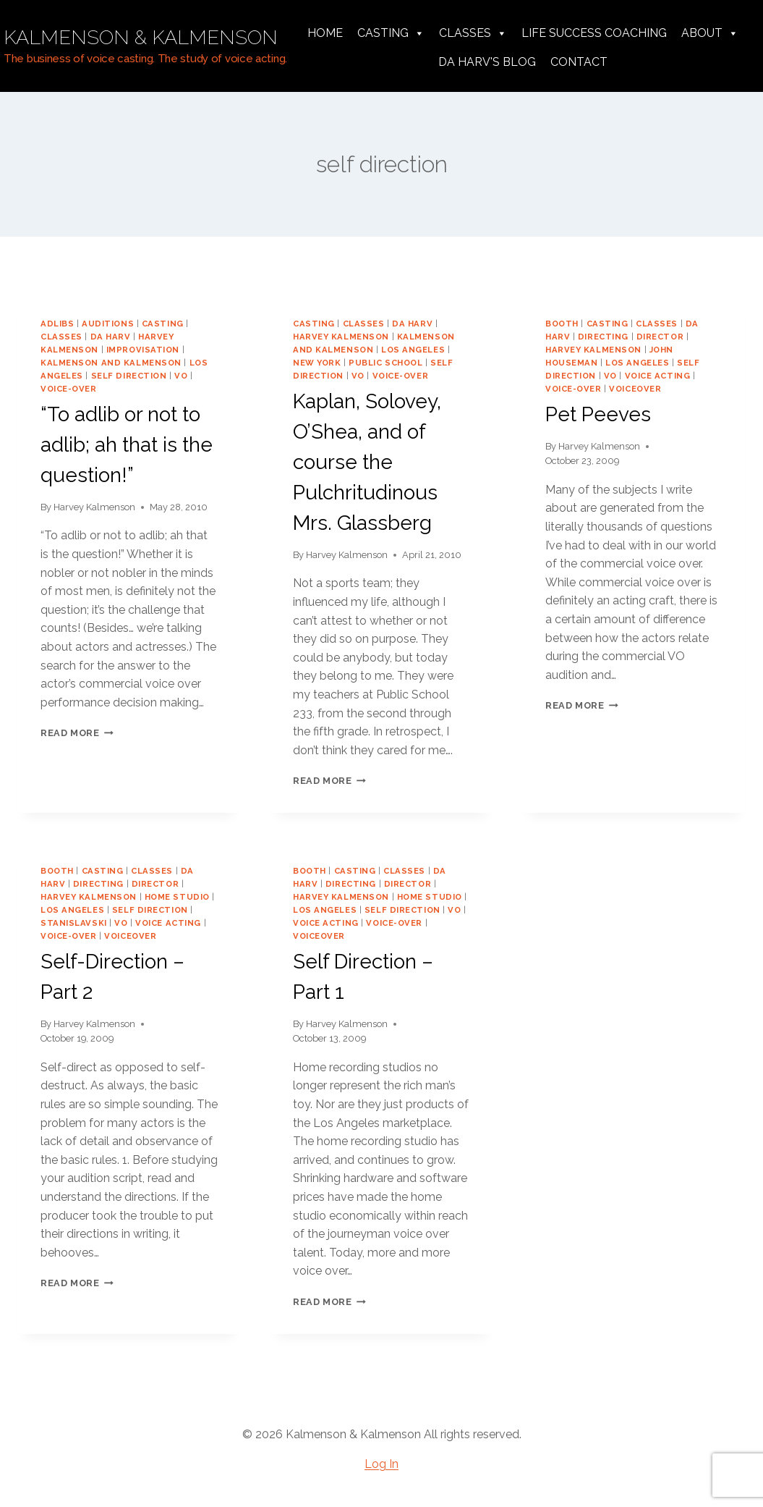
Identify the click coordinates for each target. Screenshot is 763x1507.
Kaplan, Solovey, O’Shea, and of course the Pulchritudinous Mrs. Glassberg (367, 462)
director (659, 337)
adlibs (57, 323)
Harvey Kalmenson (94, 507)
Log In (381, 1464)
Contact (579, 62)
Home (325, 33)
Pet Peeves (598, 414)
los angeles (413, 350)
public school (385, 363)
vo (180, 376)
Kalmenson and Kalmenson (111, 363)
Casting (391, 33)
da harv (110, 337)
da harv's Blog (487, 62)
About (709, 33)
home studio (177, 897)
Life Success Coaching (594, 33)
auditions (108, 323)
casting (163, 323)
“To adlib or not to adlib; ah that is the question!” (127, 444)
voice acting (658, 376)
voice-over (69, 389)
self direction (129, 376)
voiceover (635, 389)
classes (61, 337)
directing (603, 337)
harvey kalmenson (341, 337)
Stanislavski (74, 923)
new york (317, 363)
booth (562, 323)
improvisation (142, 350)
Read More (77, 732)
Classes (473, 33)
